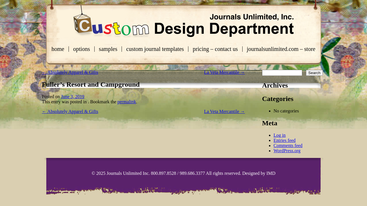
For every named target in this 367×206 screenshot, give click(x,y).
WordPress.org (287, 150)
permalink (127, 101)
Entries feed (285, 140)
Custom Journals (183, 21)
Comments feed (288, 145)
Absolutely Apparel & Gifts (70, 72)
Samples (108, 49)
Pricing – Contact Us (215, 49)
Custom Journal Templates (155, 49)
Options (81, 49)
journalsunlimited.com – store (281, 49)
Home (58, 49)
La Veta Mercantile (224, 72)
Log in (280, 135)
